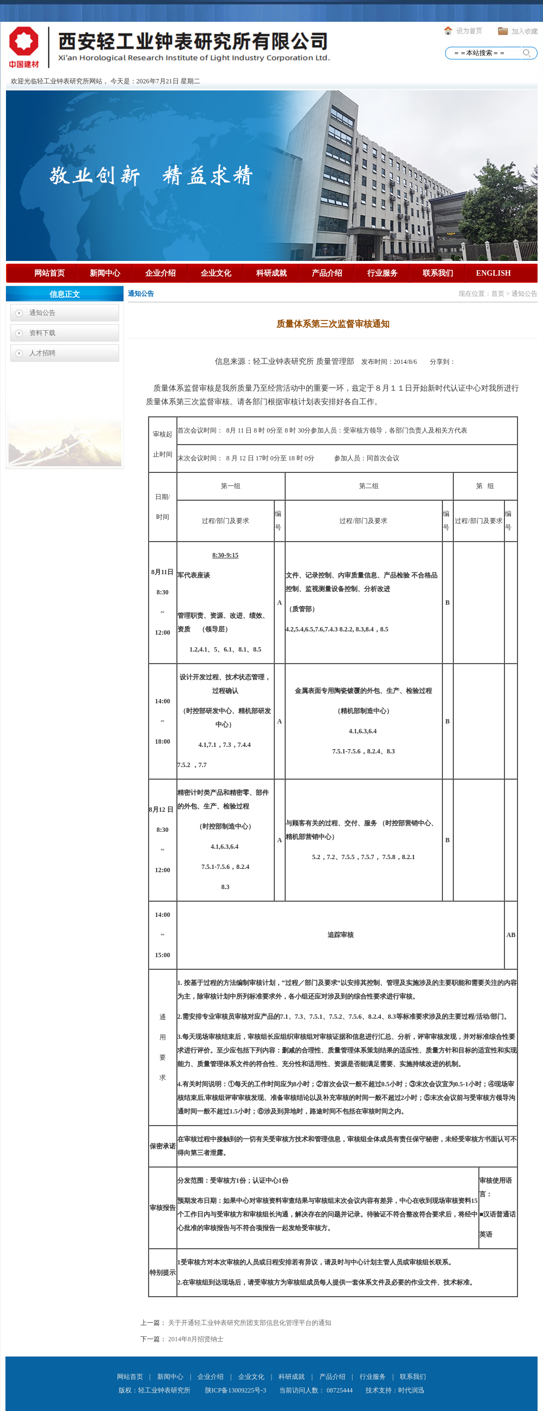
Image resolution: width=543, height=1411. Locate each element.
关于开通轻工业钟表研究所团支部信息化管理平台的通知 (249, 1323)
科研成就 (271, 273)
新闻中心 (105, 273)
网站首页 (49, 273)
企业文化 (216, 273)
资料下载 (42, 333)
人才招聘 (42, 353)
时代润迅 (411, 1390)
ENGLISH (493, 273)
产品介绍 (327, 273)
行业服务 (382, 273)
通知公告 (42, 313)
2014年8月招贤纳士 (196, 1339)
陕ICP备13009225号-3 (235, 1390)
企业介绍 (160, 273)
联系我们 (438, 273)
